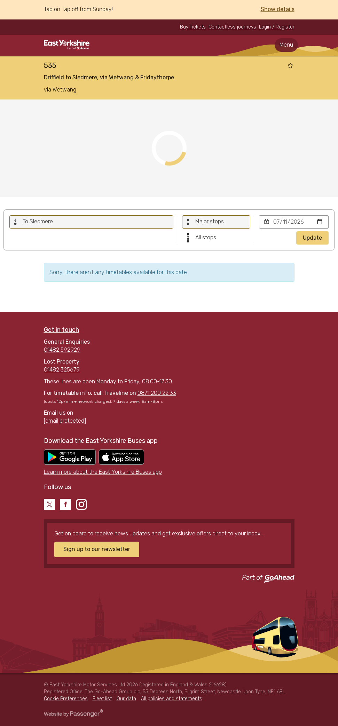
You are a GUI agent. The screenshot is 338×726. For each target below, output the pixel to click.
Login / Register (276, 27)
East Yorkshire (66, 45)
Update (312, 237)
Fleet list (102, 699)
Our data (126, 699)
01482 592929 (62, 349)
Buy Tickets (193, 27)
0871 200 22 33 (156, 393)
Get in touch (61, 330)
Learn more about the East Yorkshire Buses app (103, 472)
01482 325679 (62, 369)
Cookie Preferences (66, 699)
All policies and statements (171, 699)
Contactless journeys (232, 27)
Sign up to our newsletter (96, 549)
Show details (277, 9)
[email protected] (65, 420)
